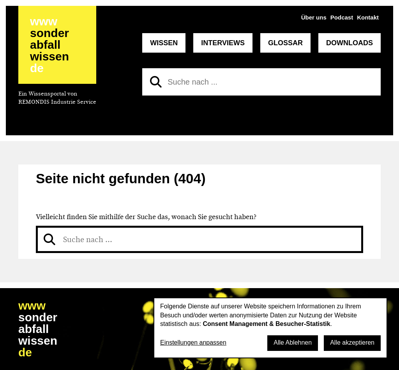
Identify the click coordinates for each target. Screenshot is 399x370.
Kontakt (368, 17)
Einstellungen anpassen (193, 342)
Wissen (164, 43)
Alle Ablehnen (293, 342)
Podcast (341, 17)
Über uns (314, 17)
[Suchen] (156, 82)
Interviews (223, 43)
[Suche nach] (261, 82)
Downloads (349, 43)
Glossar (285, 43)
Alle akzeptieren (352, 342)
